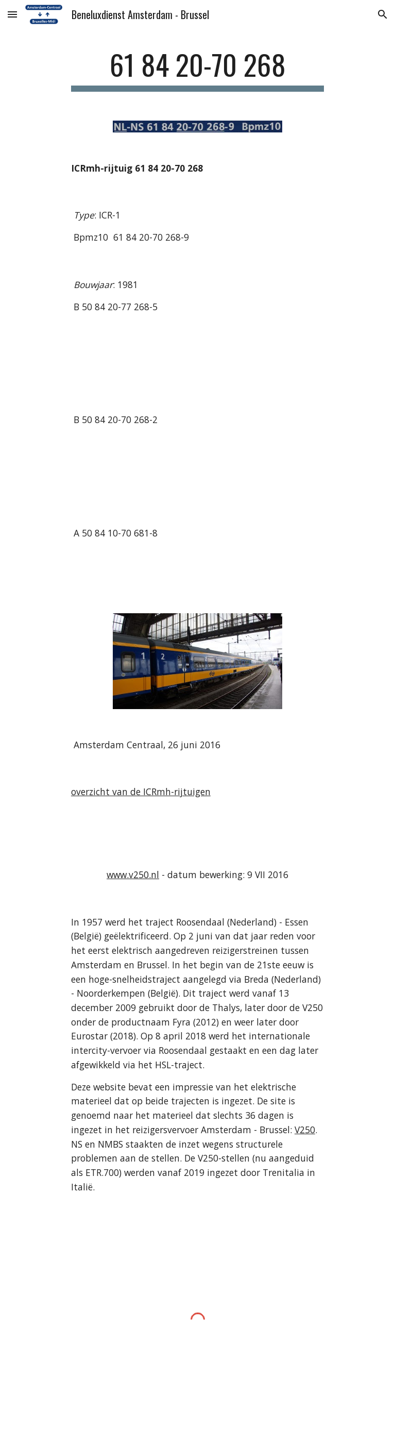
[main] (197, 69)
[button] (12, 14)
